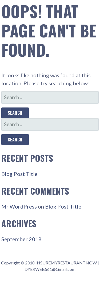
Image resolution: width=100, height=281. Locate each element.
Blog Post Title (19, 174)
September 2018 (21, 239)
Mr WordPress (19, 206)
